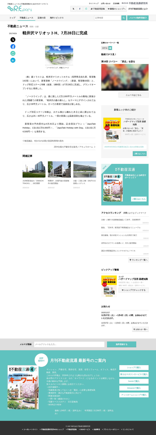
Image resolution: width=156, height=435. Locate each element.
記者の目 (42, 18)
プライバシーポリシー (110, 429)
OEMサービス (84, 429)
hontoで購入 (134, 381)
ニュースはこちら (133, 95)
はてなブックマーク (137, 213)
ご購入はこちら (140, 154)
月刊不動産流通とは (138, 9)
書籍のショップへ (117, 9)
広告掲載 (116, 3)
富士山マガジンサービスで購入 (134, 374)
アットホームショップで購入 (134, 395)
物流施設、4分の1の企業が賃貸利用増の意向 (43, 141)
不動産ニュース (26, 18)
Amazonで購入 (134, 388)
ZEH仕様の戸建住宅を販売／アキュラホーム (74, 147)
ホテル (104, 48)
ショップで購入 (134, 367)
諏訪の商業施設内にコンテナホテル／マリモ (125, 252)
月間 (125, 213)
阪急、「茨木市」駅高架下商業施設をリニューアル (125, 229)
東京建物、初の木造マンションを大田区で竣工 (125, 236)
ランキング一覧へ (138, 260)
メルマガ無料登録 (138, 18)
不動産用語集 (98, 9)
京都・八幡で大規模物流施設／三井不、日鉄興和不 (125, 221)
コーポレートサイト (30, 429)
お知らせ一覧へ (140, 329)
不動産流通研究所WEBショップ (52, 429)
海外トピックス (57, 18)
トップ (12, 18)
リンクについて (128, 429)
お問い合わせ (105, 3)
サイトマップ (93, 3)
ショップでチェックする (133, 290)
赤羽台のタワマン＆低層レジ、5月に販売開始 (125, 244)
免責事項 (96, 429)
